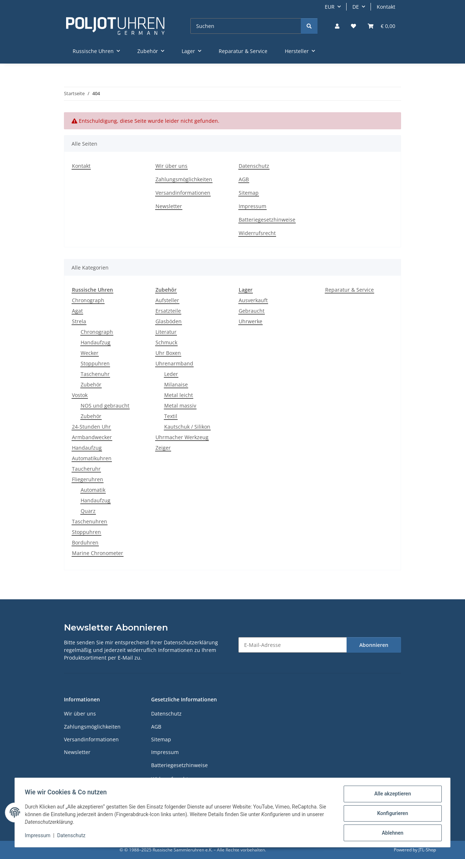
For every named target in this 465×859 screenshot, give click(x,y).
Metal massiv (180, 405)
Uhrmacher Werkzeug (182, 437)
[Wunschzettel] (353, 26)
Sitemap (249, 192)
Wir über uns (171, 165)
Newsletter (168, 206)
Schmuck (166, 342)
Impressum (39, 836)
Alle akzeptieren (390, 795)
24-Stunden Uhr (91, 426)
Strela (79, 321)
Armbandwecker (92, 437)
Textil (170, 416)
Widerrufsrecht (257, 233)
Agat (77, 310)
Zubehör (91, 384)
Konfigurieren (390, 814)
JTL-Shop (427, 850)
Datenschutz (73, 836)
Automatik (93, 489)
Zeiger (163, 447)
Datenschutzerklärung (191, 642)
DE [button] (355, 6)
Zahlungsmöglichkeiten (183, 179)
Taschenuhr (95, 373)
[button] (337, 26)
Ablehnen (390, 833)
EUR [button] (330, 6)
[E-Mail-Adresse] (292, 645)
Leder (171, 373)
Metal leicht (178, 395)
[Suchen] (245, 26)
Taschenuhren (89, 521)
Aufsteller (167, 300)
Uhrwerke (250, 321)
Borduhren (85, 542)
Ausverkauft (253, 300)
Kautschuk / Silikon (187, 426)
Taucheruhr (86, 468)
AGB (244, 179)
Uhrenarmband (174, 363)
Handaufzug (95, 342)
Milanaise (176, 384)
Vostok (80, 395)
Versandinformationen (182, 192)
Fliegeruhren (87, 479)
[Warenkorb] (381, 26)
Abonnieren (373, 644)
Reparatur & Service (349, 289)
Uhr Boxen (168, 352)
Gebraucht (251, 310)
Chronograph (88, 300)
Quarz (88, 510)
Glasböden (168, 321)
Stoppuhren (95, 363)
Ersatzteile (168, 310)
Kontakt (386, 6)
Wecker (89, 352)
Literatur (166, 331)
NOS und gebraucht (105, 405)
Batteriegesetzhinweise (267, 219)
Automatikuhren (92, 458)
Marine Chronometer (97, 553)
